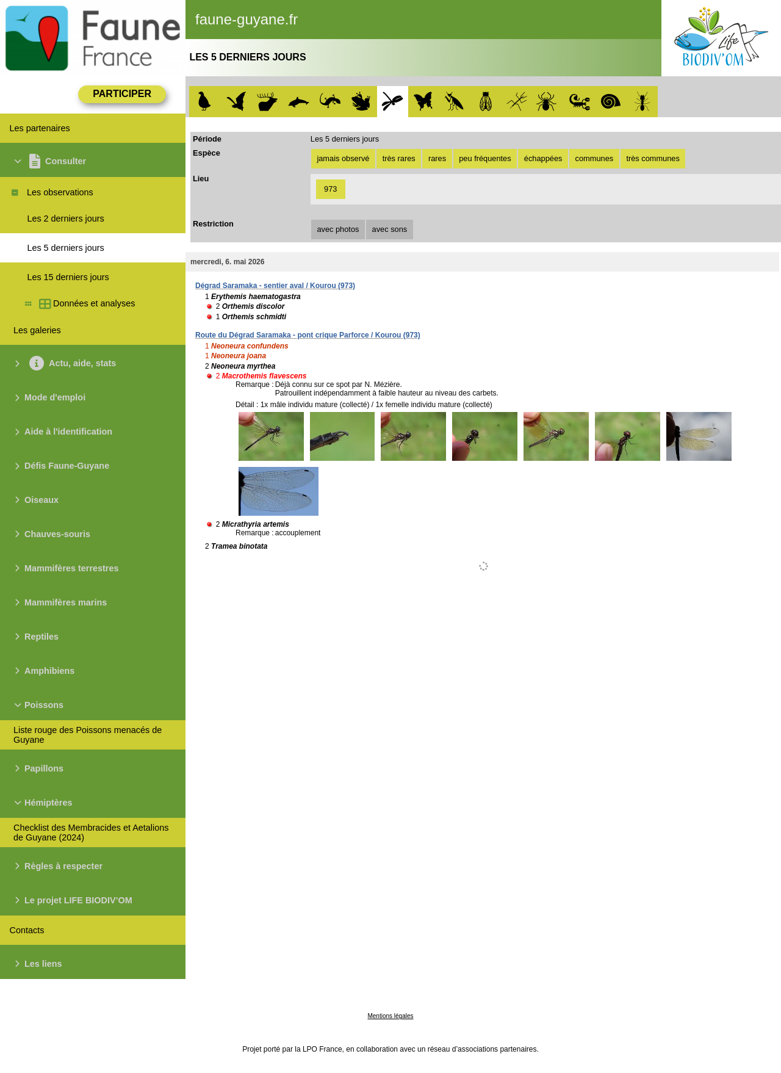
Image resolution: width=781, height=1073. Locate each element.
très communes (652, 158)
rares (437, 158)
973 (330, 188)
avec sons (390, 229)
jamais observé (343, 158)
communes (594, 158)
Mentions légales (390, 1016)
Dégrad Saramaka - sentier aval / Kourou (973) (275, 285)
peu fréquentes (485, 158)
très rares (399, 158)
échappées (543, 158)
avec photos (338, 229)
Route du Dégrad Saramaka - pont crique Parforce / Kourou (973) (307, 335)
